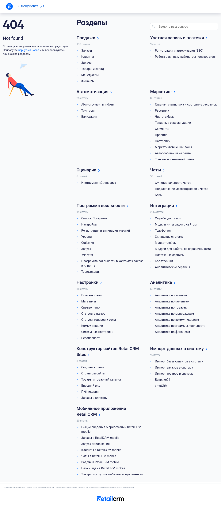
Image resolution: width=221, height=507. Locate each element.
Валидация (89, 117)
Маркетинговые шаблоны (173, 147)
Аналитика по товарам (171, 308)
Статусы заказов (93, 314)
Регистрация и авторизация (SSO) (179, 51)
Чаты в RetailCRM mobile (98, 457)
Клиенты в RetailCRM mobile (101, 451)
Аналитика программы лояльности (180, 326)
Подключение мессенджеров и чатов (181, 189)
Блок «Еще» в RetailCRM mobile (103, 470)
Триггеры (88, 111)
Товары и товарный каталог (101, 380)
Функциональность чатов (173, 183)
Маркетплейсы (165, 243)
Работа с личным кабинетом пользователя (185, 57)
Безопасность (91, 339)
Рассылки (162, 111)
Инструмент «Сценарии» (98, 183)
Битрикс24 (162, 380)
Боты (158, 195)
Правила (161, 135)
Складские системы (169, 237)
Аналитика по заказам (171, 296)
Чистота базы (164, 117)
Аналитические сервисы (172, 268)
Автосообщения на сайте (173, 153)
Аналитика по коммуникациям (177, 320)
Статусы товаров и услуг (98, 320)
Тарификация (91, 272)
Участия (87, 255)
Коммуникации (92, 326)
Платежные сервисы (170, 255)
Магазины (88, 302)
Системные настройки (97, 332)
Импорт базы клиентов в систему (179, 362)
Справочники (91, 308)
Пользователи (91, 296)
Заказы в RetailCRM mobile (100, 439)
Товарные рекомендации (173, 123)
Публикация (90, 393)
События (87, 243)
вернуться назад (28, 50)
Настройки (162, 141)
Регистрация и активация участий (105, 231)
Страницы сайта (93, 374)
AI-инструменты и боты (98, 105)
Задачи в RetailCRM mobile (100, 463)
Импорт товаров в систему (174, 374)
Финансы (88, 81)
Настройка (89, 225)
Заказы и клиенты (94, 399)
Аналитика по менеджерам (174, 314)
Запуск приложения (95, 445)
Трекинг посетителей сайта (174, 160)
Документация (33, 6)
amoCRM (161, 387)
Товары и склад (92, 69)
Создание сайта (92, 368)
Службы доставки (168, 219)
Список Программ (94, 219)
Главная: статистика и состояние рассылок (186, 105)
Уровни (86, 237)
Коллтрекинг (164, 262)
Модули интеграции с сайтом (175, 225)
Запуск (86, 249)
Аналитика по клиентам (172, 302)
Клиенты (87, 57)
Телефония (163, 231)
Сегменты (162, 129)
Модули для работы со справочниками (183, 249)
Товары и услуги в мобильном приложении (112, 476)
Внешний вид (90, 387)
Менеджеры (90, 75)
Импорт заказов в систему (174, 368)
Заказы (86, 51)
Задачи (86, 63)
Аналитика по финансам (172, 332)
